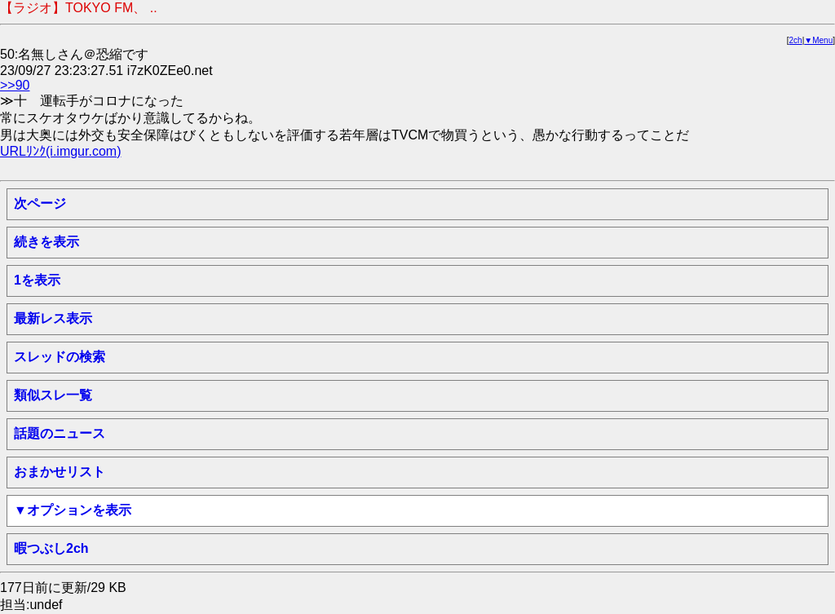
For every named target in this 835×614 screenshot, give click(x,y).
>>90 (14, 85)
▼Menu (818, 40)
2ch (795, 40)
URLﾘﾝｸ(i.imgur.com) (60, 151)
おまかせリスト (59, 472)
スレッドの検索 (59, 357)
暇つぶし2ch (51, 548)
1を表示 (37, 280)
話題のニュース (59, 433)
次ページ (40, 203)
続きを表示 (46, 242)
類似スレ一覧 (53, 395)
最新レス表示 (53, 318)
